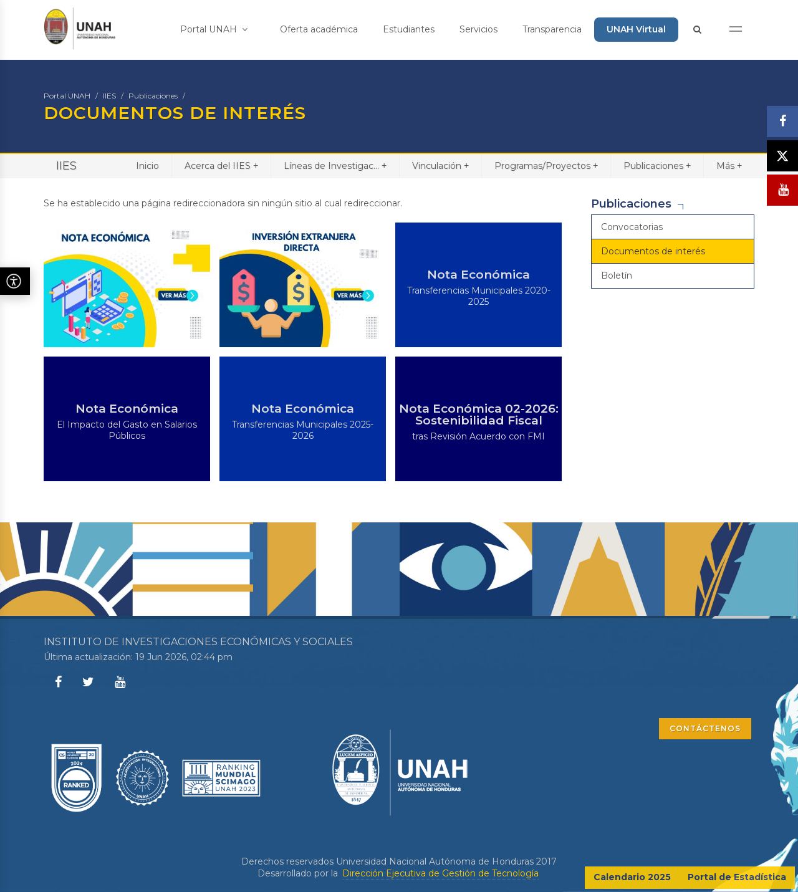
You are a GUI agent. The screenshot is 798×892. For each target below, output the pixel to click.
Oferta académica (319, 29)
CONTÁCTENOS (705, 728)
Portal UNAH (214, 29)
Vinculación (440, 165)
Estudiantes (409, 29)
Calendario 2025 (632, 877)
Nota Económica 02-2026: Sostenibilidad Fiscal (479, 414)
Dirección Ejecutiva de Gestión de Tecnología (440, 873)
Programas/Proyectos (546, 165)
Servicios (478, 29)
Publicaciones (153, 95)
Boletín (616, 275)
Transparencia (552, 29)
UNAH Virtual (636, 29)
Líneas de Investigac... (335, 165)
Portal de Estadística (737, 877)
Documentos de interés (653, 251)
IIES (109, 95)
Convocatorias (632, 227)
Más (729, 165)
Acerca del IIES (221, 165)
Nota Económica (478, 275)
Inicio (147, 165)
